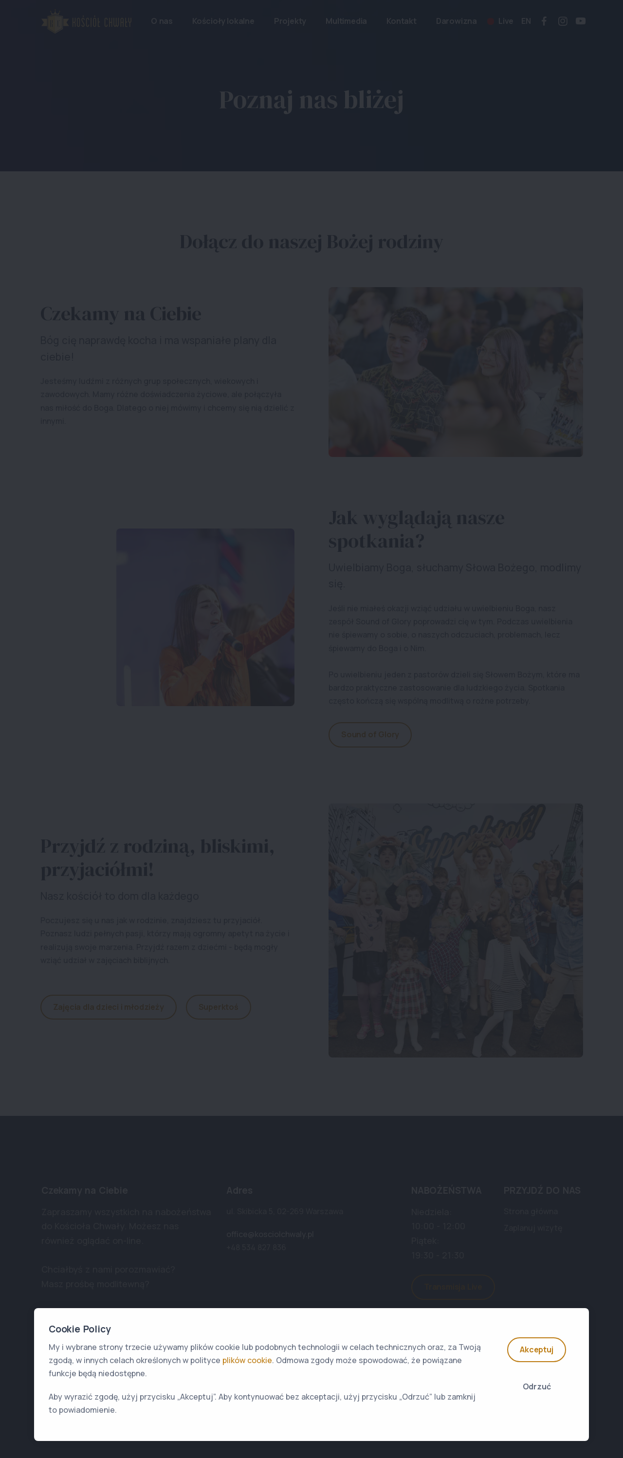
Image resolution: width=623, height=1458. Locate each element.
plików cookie (247, 1360)
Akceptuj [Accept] (536, 1349)
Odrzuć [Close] (537, 1386)
